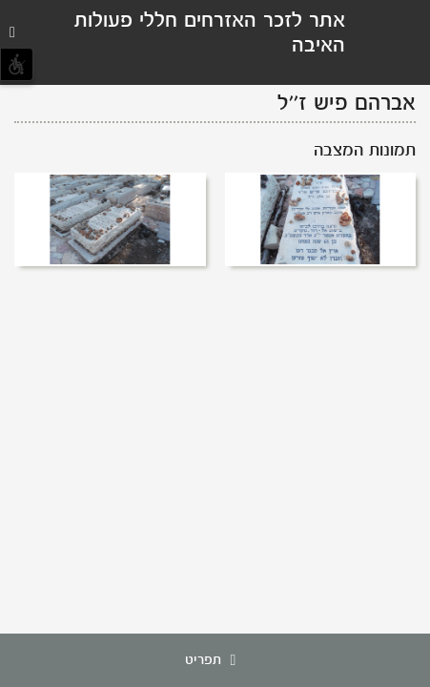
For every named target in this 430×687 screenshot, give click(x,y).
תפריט (215, 660)
